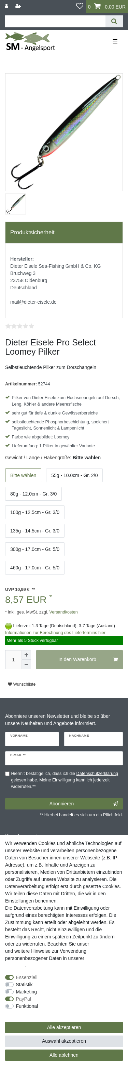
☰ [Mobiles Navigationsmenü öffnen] (115, 41)
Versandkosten (63, 612)
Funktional (27, 1006)
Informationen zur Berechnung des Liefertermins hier (55, 632)
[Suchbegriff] (55, 21)
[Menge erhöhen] (26, 655)
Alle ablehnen (64, 1055)
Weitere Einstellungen (28, 1013)
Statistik (24, 984)
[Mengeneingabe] (13, 659)
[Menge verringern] (26, 664)
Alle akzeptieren (64, 1027)
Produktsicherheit (32, 232)
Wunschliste (21, 684)
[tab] (64, 232)
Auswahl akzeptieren (64, 1041)
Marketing (26, 991)
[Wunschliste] (80, 6)
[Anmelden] (7, 6)
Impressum (102, 944)
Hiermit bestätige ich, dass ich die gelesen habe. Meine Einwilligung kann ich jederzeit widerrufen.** (64, 780)
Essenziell (27, 977)
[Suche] (114, 21)
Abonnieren (83, 804)
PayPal (23, 999)
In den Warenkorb (88, 660)
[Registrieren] (19, 6)
